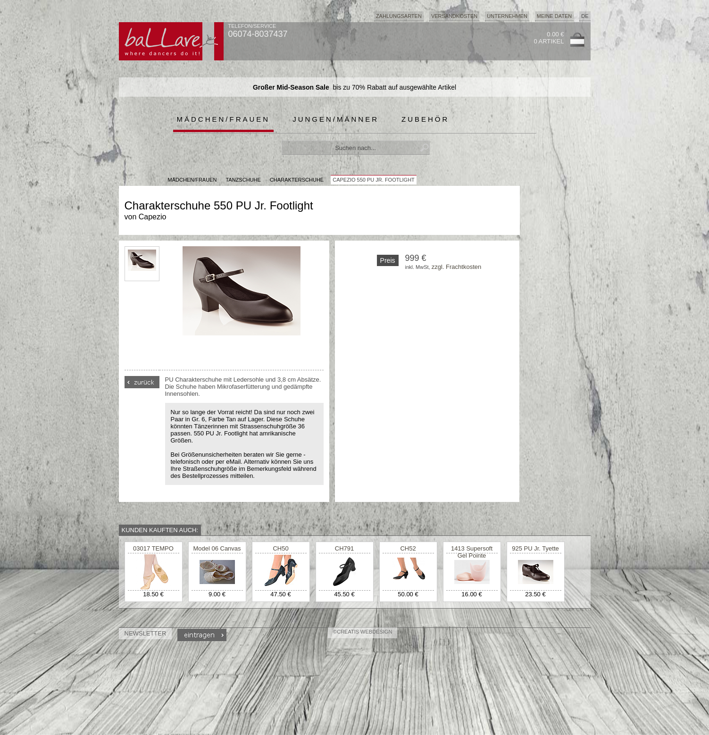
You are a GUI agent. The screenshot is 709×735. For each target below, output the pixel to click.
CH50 (280, 548)
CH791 (344, 548)
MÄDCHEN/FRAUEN (192, 180)
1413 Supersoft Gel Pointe (471, 552)
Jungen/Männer (335, 119)
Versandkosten (454, 16)
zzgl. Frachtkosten (457, 266)
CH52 (408, 548)
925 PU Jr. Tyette (535, 548)
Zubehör (425, 119)
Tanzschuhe (242, 180)
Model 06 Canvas (217, 548)
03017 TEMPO (153, 548)
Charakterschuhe (297, 180)
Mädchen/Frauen (223, 119)
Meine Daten (554, 16)
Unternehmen (507, 16)
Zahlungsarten (399, 16)
